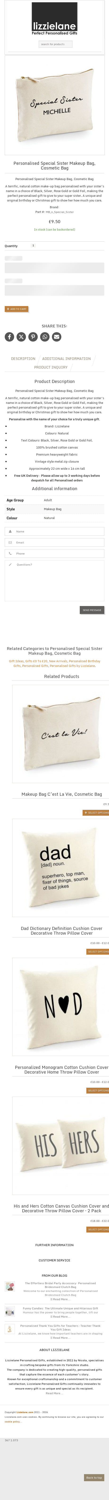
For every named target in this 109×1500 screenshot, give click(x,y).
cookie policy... (13, 1421)
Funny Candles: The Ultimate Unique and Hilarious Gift (60, 1308)
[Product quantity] (33, 246)
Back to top (94, 1477)
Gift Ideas (16, 661)
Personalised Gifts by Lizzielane (72, 665)
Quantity (11, 246)
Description (23, 358)
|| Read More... (60, 1299)
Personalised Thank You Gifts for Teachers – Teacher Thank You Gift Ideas (60, 1327)
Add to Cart (18, 309)
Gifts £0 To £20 (36, 661)
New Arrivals (58, 661)
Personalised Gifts (35, 665)
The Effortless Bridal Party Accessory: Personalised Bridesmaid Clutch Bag (60, 1285)
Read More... (54, 1393)
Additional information (66, 358)
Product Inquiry (50, 367)
